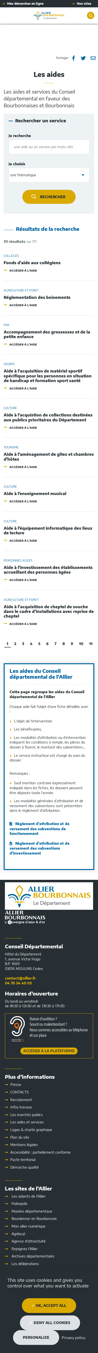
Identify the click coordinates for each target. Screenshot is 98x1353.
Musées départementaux (32, 1211)
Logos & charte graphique (31, 1130)
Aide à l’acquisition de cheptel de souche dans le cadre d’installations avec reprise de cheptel (49, 612)
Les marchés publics (26, 1115)
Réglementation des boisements (37, 297)
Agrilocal (18, 1234)
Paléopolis (20, 1203)
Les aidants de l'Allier (28, 1196)
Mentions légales (24, 1145)
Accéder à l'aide (23, 270)
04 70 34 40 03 (18, 983)
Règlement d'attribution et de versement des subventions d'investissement (40, 848)
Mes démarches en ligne (25, 3)
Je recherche (26, 135)
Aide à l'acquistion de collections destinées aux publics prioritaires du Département (48, 417)
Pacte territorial (22, 1160)
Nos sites (84, 3)
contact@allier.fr (20, 978)
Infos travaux (21, 1107)
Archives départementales (33, 1256)
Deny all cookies (50, 1323)
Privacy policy (73, 1337)
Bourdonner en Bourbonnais (34, 1218)
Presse (15, 1084)
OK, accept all (49, 1305)
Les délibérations (25, 1264)
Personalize (36, 1337)
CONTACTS (19, 1092)
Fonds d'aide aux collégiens (32, 263)
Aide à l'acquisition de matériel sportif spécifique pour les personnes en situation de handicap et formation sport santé (48, 376)
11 (91, 644)
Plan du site (19, 1137)
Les (27, 1122)
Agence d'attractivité (29, 1241)
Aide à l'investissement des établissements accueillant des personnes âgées (48, 570)
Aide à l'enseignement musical (35, 493)
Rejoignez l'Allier (25, 1249)
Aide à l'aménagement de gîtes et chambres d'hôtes (49, 456)
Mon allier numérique (28, 1226)
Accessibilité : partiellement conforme (40, 1152)
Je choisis (27, 164)
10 (81, 644)
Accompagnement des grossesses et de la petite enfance (47, 334)
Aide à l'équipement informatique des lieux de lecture (48, 530)
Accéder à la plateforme (49, 1051)
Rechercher (52, 197)
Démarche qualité (24, 1167)
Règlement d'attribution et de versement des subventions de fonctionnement (40, 829)
